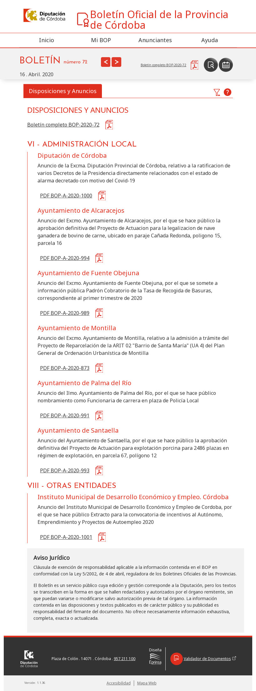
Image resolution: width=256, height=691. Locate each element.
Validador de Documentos (203, 659)
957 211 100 (124, 658)
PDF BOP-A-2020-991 (64, 415)
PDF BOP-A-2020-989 (64, 313)
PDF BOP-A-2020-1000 (66, 195)
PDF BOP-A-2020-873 (64, 368)
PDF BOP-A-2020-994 (64, 258)
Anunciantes (155, 40)
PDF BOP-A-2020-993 (64, 470)
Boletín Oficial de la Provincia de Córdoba (152, 19)
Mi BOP (101, 40)
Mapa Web (147, 683)
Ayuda (209, 40)
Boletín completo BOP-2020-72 (63, 124)
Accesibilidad (119, 683)
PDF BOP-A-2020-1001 (66, 537)
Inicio (46, 40)
